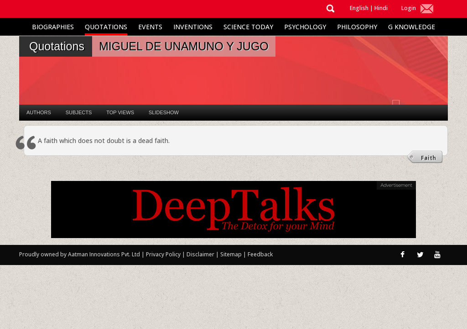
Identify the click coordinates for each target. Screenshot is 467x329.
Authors (38, 112)
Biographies (53, 26)
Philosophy (357, 26)
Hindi (381, 8)
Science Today (248, 26)
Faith (428, 158)
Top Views (120, 112)
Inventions (193, 26)
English (359, 8)
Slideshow (164, 112)
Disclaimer (200, 254)
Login (408, 8)
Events (150, 26)
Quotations (106, 26)
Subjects (79, 112)
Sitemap (231, 254)
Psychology (305, 26)
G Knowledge (411, 26)
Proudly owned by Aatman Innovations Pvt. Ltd (79, 254)
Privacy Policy (164, 254)
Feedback (260, 254)
